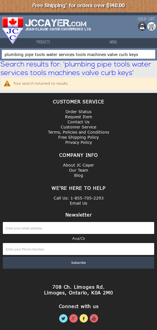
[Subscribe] (78, 263)
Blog (78, 175)
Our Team (78, 170)
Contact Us (78, 121)
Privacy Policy (78, 142)
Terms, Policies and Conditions (78, 132)
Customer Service (78, 126)
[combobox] (78, 54)
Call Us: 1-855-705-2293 (79, 198)
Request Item (78, 116)
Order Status (78, 111)
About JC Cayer (78, 165)
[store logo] (13, 30)
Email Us (78, 203)
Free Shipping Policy (78, 137)
